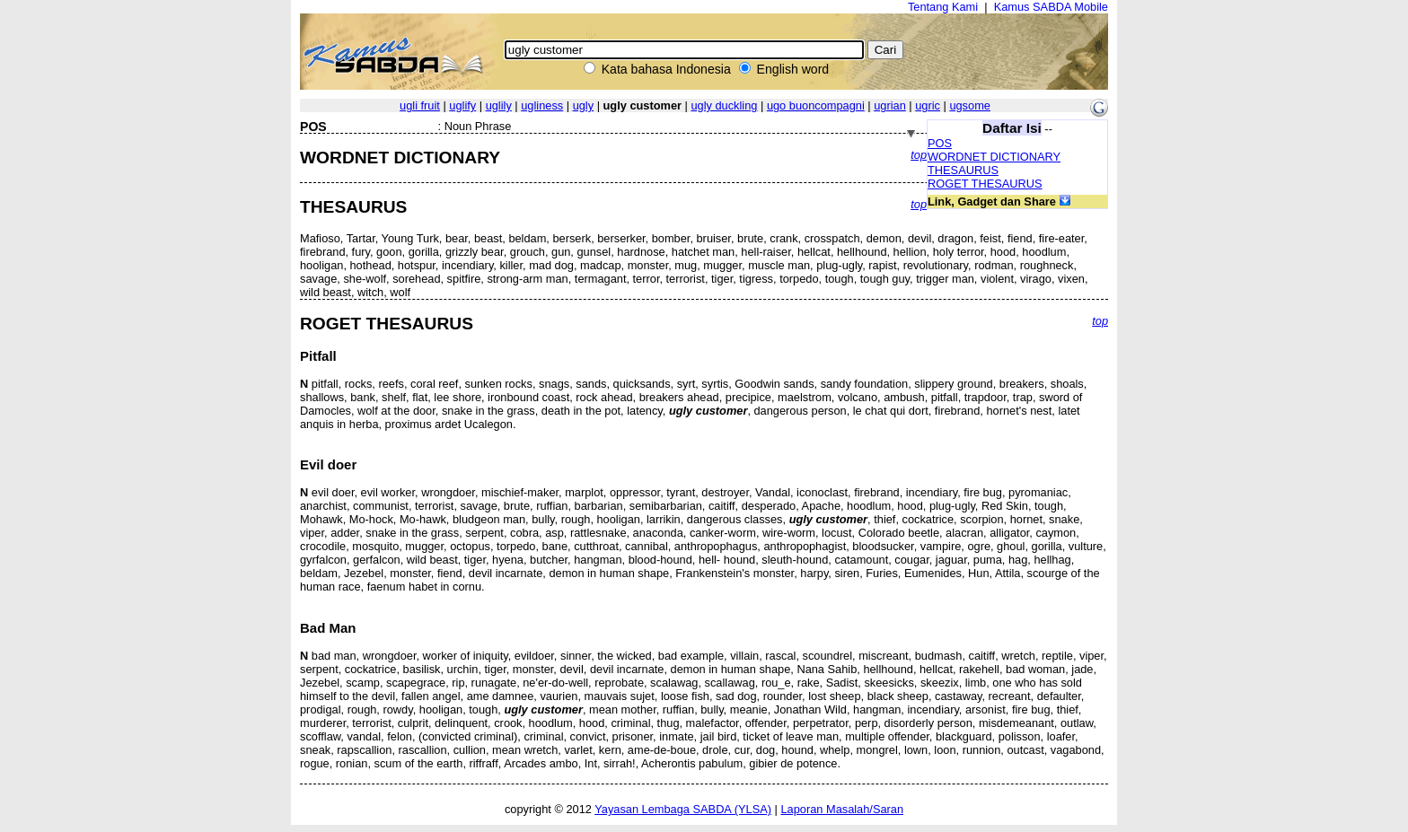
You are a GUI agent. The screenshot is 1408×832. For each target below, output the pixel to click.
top (919, 155)
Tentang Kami (943, 6)
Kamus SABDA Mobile (1051, 6)
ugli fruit (420, 105)
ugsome (969, 105)
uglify (462, 105)
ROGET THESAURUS (985, 183)
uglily (499, 105)
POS (940, 143)
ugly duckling (724, 105)
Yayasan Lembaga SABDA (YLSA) (682, 809)
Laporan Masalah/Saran (841, 809)
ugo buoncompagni (816, 105)
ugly (583, 105)
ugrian (890, 105)
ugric (927, 105)
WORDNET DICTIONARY (994, 156)
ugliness (542, 105)
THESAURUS (963, 170)
